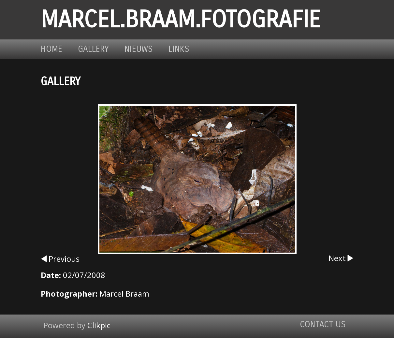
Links (178, 49)
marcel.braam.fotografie (180, 20)
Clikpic (98, 325)
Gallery (93, 49)
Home (51, 49)
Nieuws (138, 49)
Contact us (323, 324)
